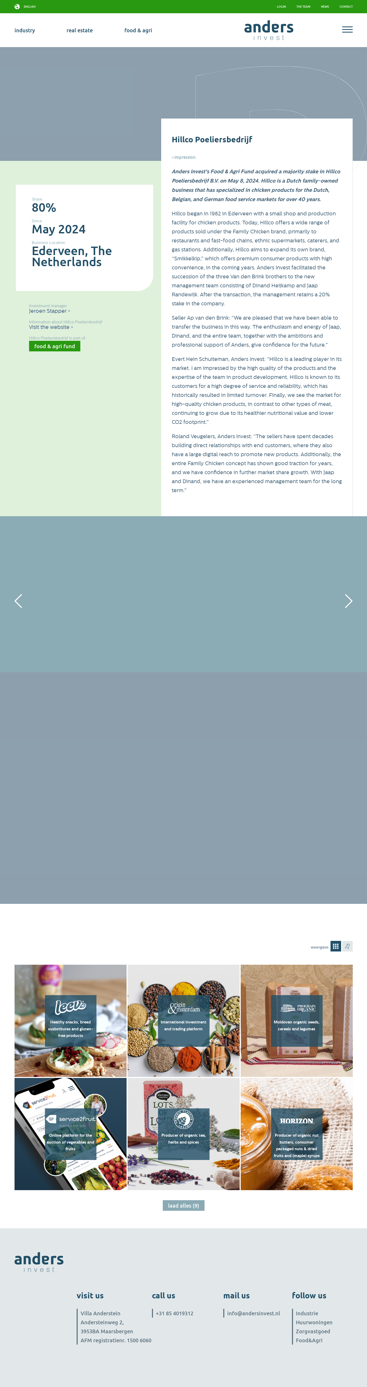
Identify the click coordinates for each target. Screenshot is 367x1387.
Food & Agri (138, 30)
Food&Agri (309, 1340)
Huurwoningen (314, 1322)
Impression (185, 157)
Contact (346, 6)
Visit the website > (51, 327)
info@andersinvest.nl (253, 1313)
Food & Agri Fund (54, 346)
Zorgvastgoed (313, 1331)
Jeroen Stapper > (49, 311)
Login (281, 6)
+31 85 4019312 (174, 1313)
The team (303, 6)
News (325, 6)
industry (25, 30)
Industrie (307, 1313)
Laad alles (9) (183, 1205)
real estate (80, 30)
